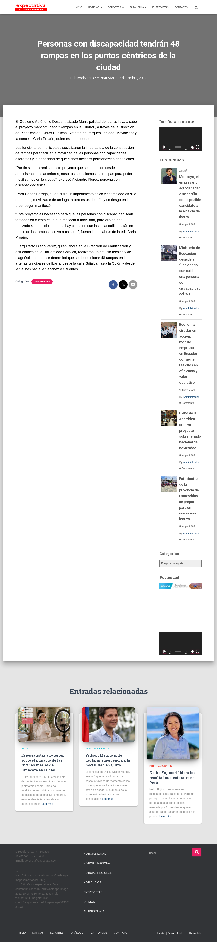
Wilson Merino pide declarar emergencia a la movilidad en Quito (107, 760)
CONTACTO (181, 7)
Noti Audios (92, 882)
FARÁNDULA (138, 7)
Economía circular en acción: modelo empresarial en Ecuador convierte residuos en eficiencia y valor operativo (188, 353)
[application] (180, 139)
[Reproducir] (165, 147)
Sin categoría (42, 281)
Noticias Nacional (97, 863)
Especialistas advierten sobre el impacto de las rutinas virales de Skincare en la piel (43, 763)
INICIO (78, 7)
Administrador (191, 231)
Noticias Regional (97, 872)
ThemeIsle (195, 933)
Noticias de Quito (97, 748)
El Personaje (93, 911)
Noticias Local (94, 853)
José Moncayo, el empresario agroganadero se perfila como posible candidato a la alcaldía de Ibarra (190, 194)
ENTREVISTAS (160, 7)
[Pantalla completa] (198, 147)
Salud (25, 748)
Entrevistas (92, 892)
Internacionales (160, 766)
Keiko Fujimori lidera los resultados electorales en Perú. (172, 777)
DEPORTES (116, 7)
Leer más (47, 803)
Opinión (89, 901)
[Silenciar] (192, 147)
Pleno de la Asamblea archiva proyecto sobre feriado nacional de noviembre (190, 430)
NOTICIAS (95, 7)
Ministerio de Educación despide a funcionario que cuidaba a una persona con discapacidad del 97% (190, 271)
